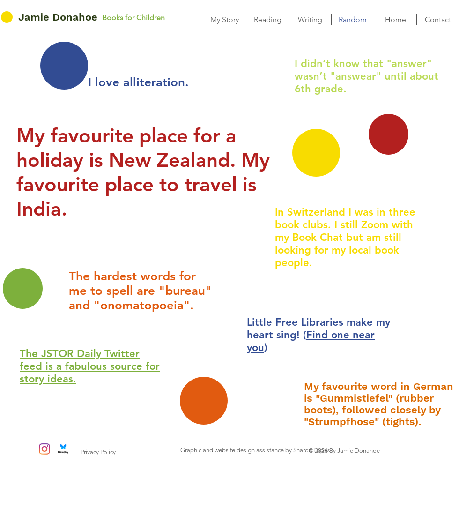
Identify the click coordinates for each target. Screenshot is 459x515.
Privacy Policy (98, 451)
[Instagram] (44, 449)
